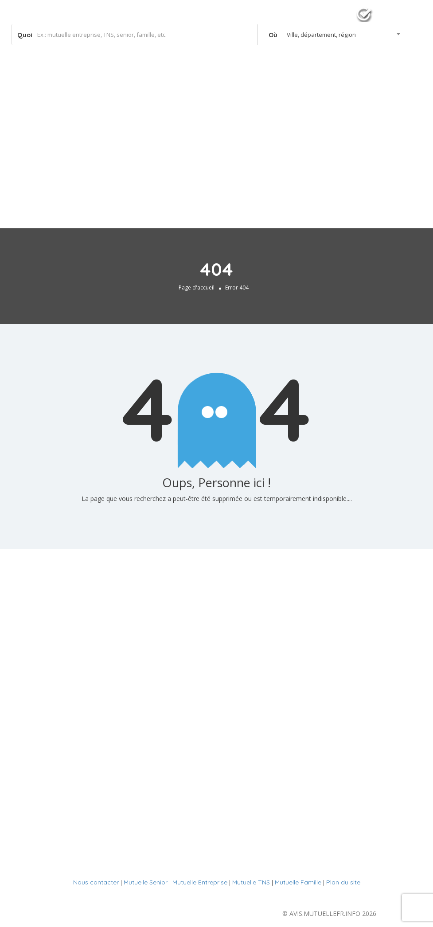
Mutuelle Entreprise (199, 882)
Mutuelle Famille (298, 882)
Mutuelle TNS (251, 882)
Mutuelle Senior (146, 882)
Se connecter (390, 60)
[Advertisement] (216, 157)
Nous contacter (96, 882)
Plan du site (343, 882)
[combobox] (332, 34)
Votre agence (394, 80)
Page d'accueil (197, 287)
